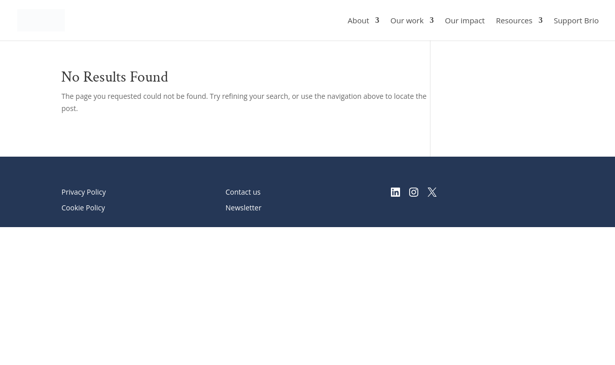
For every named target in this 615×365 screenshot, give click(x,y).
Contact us (243, 192)
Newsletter (244, 207)
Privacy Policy (83, 192)
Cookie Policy (83, 207)
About (358, 21)
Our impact (465, 21)
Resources (514, 21)
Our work (407, 21)
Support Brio (576, 21)
